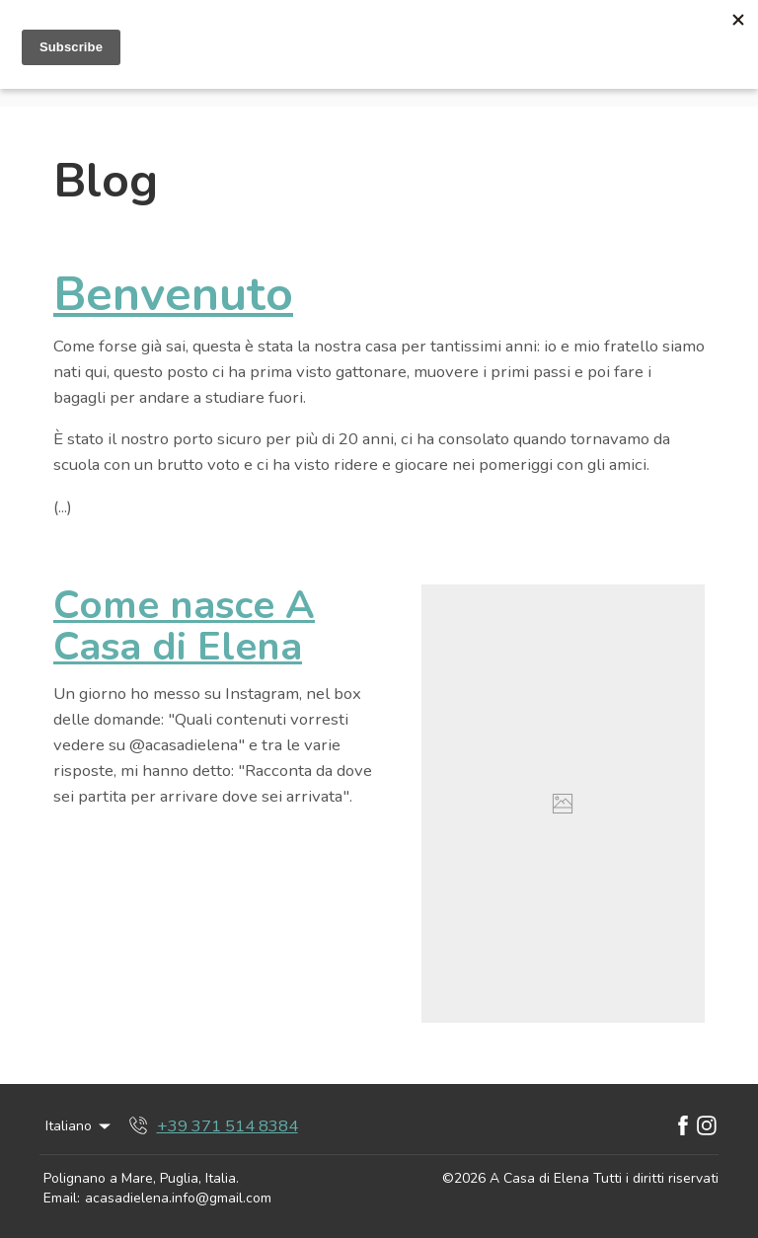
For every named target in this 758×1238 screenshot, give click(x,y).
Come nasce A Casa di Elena (184, 626)
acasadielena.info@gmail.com (178, 1198)
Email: (61, 1198)
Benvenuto (173, 295)
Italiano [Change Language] (79, 1126)
